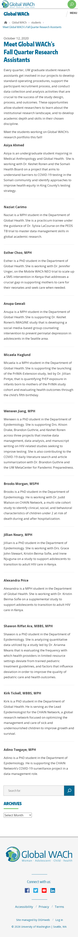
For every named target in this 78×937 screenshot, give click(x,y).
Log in (59, 920)
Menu (73, 12)
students (36, 22)
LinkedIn (54, 890)
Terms (59, 907)
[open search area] (72, 4)
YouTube (45, 890)
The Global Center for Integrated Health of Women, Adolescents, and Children (32, 4)
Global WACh (19, 22)
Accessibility (24, 907)
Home (5, 22)
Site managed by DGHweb (33, 920)
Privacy (44, 907)
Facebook (29, 890)
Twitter (37, 890)
